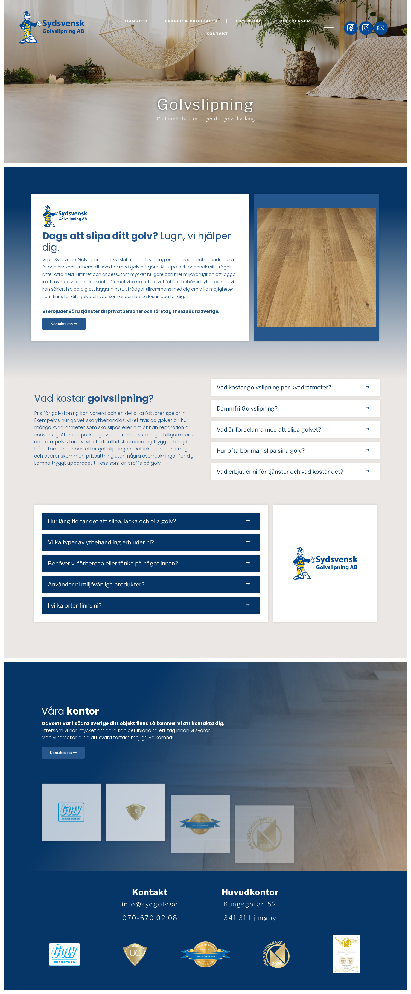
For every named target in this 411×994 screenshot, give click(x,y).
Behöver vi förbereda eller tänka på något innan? (113, 563)
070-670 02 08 (149, 918)
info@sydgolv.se (150, 904)
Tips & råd (248, 21)
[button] (295, 387)
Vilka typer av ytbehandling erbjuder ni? (101, 542)
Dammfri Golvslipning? (247, 408)
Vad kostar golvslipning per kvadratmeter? (274, 387)
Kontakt (217, 33)
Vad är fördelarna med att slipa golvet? (269, 429)
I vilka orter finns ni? (74, 605)
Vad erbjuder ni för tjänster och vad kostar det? (280, 471)
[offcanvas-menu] (329, 28)
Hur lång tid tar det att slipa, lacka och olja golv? (112, 521)
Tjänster (136, 21)
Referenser (294, 21)
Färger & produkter (191, 21)
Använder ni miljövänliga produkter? (96, 584)
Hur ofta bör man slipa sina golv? (261, 450)
